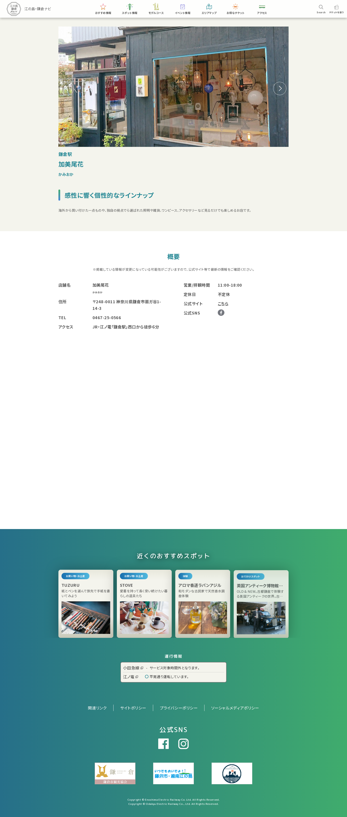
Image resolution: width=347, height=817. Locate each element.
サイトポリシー (133, 708)
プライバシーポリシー (179, 708)
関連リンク (97, 708)
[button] (279, 88)
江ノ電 (130, 676)
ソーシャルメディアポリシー (235, 708)
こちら (223, 303)
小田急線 (133, 668)
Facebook (221, 312)
